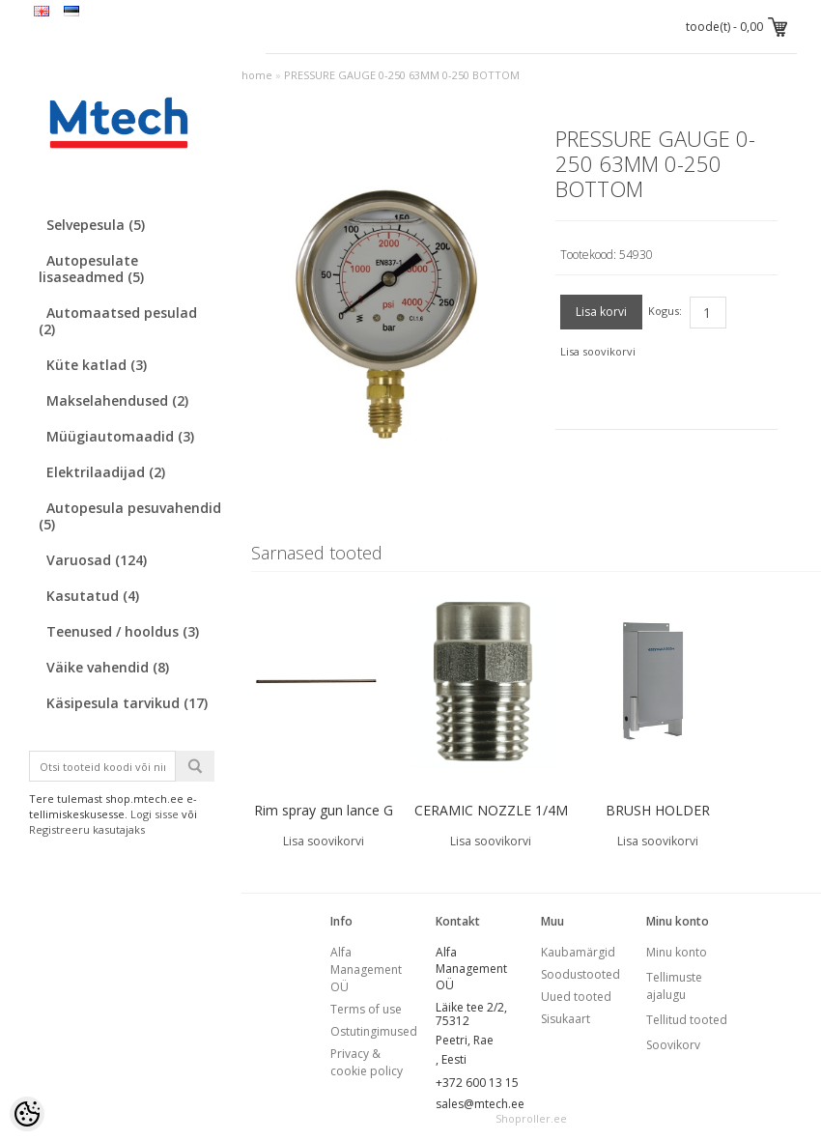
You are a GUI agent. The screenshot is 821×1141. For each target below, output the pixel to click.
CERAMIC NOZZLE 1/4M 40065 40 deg (491, 822)
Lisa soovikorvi (598, 351)
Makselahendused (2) (117, 400)
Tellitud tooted (686, 1020)
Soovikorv (673, 1045)
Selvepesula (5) (95, 224)
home (256, 75)
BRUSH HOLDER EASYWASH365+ (658, 822)
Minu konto (676, 952)
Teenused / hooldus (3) (122, 631)
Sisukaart (565, 1019)
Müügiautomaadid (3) (120, 436)
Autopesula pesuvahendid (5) (130, 516)
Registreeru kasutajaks (87, 829)
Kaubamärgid (578, 952)
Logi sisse (154, 814)
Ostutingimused (373, 1031)
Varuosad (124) (96, 560)
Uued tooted (576, 996)
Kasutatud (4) (92, 595)
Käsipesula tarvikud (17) (127, 703)
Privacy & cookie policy (366, 1062)
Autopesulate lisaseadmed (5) (91, 268)
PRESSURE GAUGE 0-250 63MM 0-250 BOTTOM (402, 75)
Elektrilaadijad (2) (105, 472)
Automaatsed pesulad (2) (118, 320)
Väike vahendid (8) (107, 667)
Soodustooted (580, 974)
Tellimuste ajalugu (674, 986)
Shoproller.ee (531, 1118)
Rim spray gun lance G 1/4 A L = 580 (323, 822)
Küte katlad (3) (96, 365)
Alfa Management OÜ (366, 969)
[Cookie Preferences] (27, 1114)
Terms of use (366, 1009)
